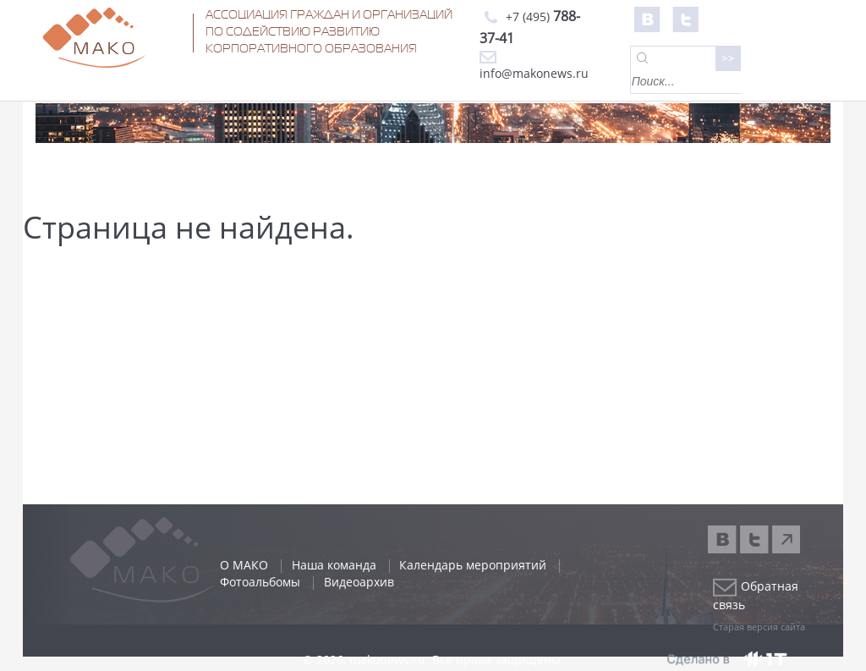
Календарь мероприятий (472, 565)
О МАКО (244, 565)
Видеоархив (359, 582)
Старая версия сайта (759, 626)
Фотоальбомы (260, 582)
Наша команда (334, 565)
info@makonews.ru (534, 65)
